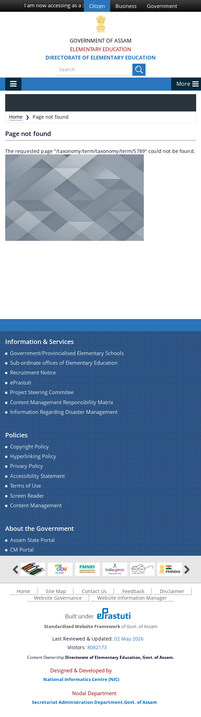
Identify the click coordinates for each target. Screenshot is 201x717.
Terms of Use (25, 485)
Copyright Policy (29, 446)
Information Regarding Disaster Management (63, 412)
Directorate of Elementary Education (100, 57)
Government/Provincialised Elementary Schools (67, 353)
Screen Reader (27, 495)
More (183, 84)
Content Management (36, 505)
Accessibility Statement (37, 476)
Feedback (133, 591)
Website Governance (58, 598)
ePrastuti (20, 382)
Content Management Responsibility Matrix (61, 402)
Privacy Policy (26, 466)
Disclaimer (172, 591)
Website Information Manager (132, 598)
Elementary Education (100, 49)
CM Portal (22, 549)
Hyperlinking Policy (33, 456)
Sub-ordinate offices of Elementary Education (63, 362)
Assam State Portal (32, 540)
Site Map (56, 591)
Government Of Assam (101, 40)
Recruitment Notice (33, 372)
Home (16, 117)
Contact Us (94, 591)
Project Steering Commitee (41, 392)
